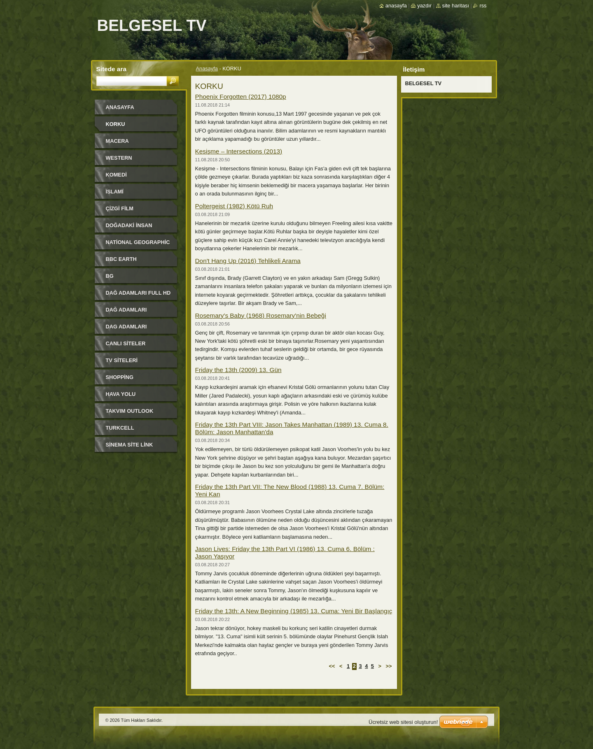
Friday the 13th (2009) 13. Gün (238, 369)
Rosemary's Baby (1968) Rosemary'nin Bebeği (260, 315)
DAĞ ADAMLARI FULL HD (138, 293)
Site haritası (455, 5)
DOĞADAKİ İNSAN (129, 225)
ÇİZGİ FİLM (120, 208)
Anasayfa (207, 68)
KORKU (115, 124)
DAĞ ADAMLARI (126, 310)
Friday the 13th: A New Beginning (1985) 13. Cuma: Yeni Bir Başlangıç (293, 610)
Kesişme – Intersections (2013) (238, 151)
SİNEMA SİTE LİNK (129, 445)
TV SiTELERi (122, 360)
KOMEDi (116, 175)
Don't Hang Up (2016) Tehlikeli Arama (248, 260)
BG (110, 276)
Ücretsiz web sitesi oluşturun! (403, 722)
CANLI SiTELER (126, 343)
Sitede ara (111, 68)
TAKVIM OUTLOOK (130, 411)
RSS (482, 5)
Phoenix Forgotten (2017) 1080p (240, 96)
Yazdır (424, 5)
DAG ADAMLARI (126, 326)
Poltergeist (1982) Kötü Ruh (234, 205)
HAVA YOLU (121, 394)
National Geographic (138, 242)
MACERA (117, 141)
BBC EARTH (121, 259)
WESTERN (119, 158)
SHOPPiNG (120, 377)
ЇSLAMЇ (115, 191)
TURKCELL (120, 428)
